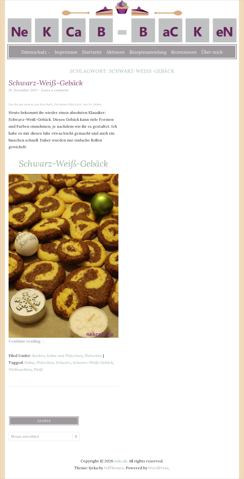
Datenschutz (34, 52)
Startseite (92, 52)
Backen (38, 355)
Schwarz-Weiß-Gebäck (46, 82)
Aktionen (115, 52)
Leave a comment (55, 90)
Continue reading (27, 341)
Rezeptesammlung (148, 52)
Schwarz (63, 362)
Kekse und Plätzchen (65, 355)
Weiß (38, 369)
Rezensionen (184, 52)
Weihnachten (20, 369)
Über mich (212, 52)
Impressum (66, 52)
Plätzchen (93, 355)
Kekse (30, 362)
